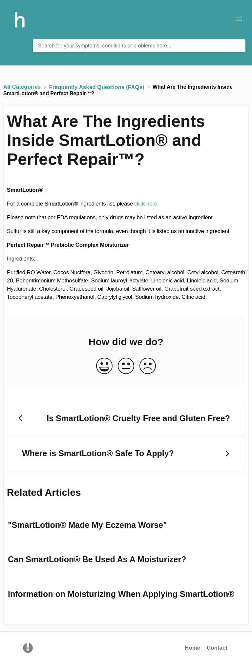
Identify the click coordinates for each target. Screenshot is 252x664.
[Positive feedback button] (104, 366)
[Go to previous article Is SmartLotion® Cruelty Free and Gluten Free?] (126, 418)
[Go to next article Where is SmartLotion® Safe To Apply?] (126, 453)
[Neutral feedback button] (126, 366)
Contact (217, 648)
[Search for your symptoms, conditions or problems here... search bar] (139, 45)
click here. (146, 204)
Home (192, 648)
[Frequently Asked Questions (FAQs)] (97, 87)
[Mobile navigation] (239, 19)
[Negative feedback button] (147, 366)
